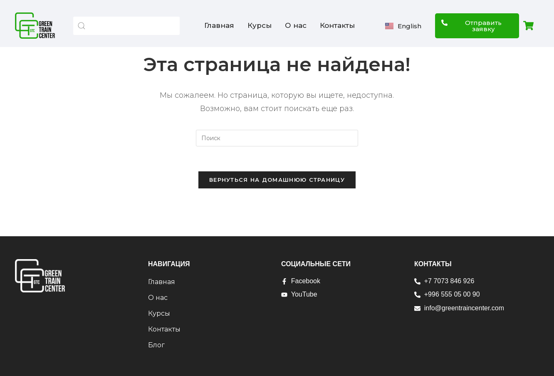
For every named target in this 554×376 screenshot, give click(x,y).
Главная (219, 25)
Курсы (259, 25)
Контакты (337, 25)
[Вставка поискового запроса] (277, 138)
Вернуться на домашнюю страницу (277, 179)
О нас (296, 25)
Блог (156, 345)
